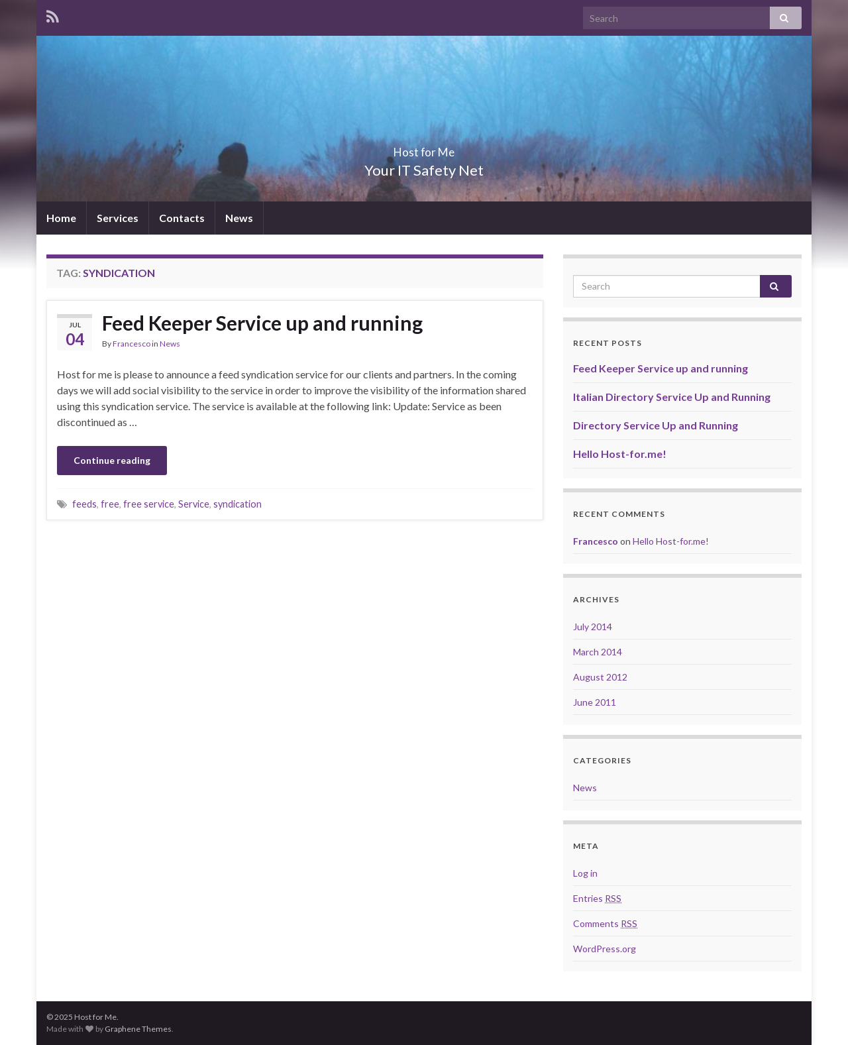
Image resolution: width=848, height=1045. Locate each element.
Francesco (131, 344)
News (239, 217)
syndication (237, 504)
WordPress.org (604, 948)
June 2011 (594, 702)
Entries (597, 898)
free (110, 504)
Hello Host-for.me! (619, 453)
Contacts (182, 217)
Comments (605, 923)
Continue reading (112, 460)
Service (193, 504)
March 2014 (597, 651)
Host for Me (424, 148)
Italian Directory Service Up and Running (671, 396)
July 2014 (592, 626)
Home (61, 217)
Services (117, 217)
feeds (84, 504)
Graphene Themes (138, 1029)
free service (148, 504)
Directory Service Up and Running (655, 425)
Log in (585, 873)
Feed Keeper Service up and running (262, 323)
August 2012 (600, 677)
